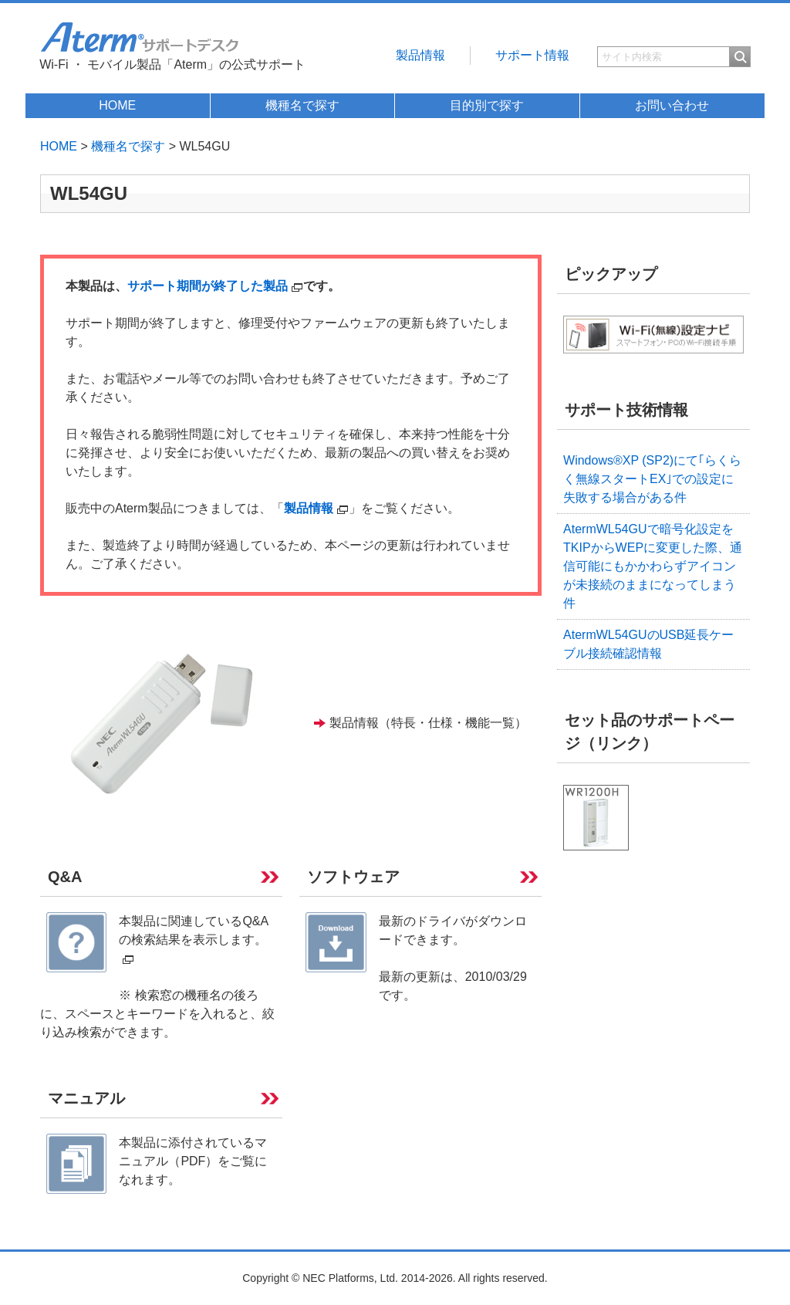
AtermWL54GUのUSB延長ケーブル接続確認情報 (648, 644)
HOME (117, 105)
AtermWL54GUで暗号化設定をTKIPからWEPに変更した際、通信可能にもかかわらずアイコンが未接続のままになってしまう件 (652, 566)
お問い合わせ (672, 105)
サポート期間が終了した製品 (215, 285)
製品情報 (420, 55)
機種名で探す (302, 105)
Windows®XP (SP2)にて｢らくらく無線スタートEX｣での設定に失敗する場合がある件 (652, 479)
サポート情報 (532, 55)
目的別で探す (487, 105)
